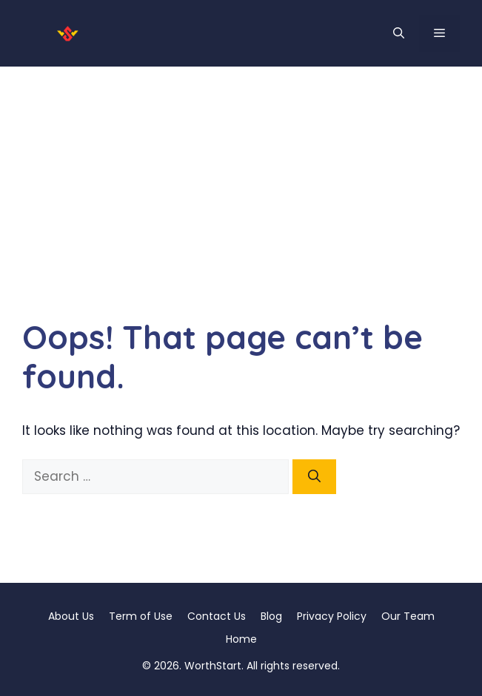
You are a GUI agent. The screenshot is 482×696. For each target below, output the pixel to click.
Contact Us (216, 616)
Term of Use (141, 616)
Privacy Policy (331, 616)
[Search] (314, 477)
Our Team (408, 616)
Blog (271, 616)
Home (241, 639)
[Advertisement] (241, 177)
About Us (71, 616)
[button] (398, 33)
